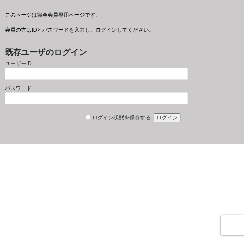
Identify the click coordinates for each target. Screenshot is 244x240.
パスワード (18, 88)
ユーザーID (18, 63)
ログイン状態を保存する (121, 117)
